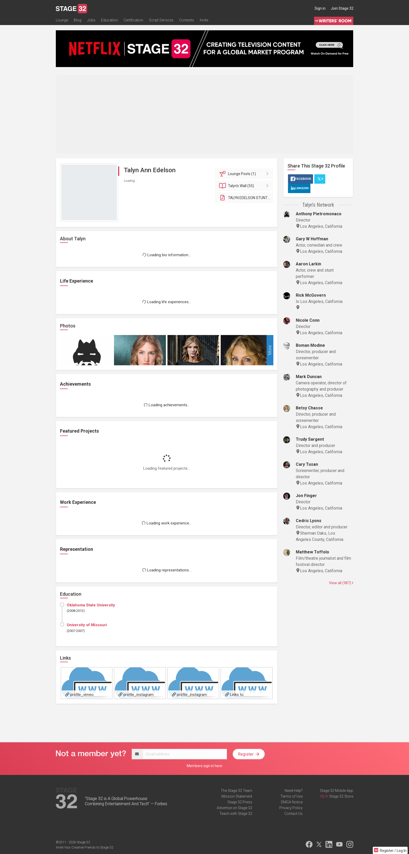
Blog (77, 20)
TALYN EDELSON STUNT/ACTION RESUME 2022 (246, 198)
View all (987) (341, 583)
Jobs (91, 20)
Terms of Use (291, 796)
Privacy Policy (291, 808)
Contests (186, 20)
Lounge (62, 20)
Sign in (320, 8)
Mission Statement (236, 796)
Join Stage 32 (342, 8)
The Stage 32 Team (236, 791)
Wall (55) (245, 186)
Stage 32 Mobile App (336, 791)
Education (109, 20)
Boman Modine (310, 345)
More (269, 350)
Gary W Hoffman (312, 238)
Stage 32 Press (239, 802)
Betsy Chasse (309, 407)
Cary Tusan (307, 464)
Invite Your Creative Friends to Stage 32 (84, 847)
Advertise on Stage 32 (234, 808)
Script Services (161, 20)
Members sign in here (204, 766)
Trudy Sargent (310, 439)
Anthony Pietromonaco (318, 213)
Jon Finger (306, 495)
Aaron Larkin (308, 263)
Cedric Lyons (308, 520)
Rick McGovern (311, 295)
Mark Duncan (309, 376)
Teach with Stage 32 (235, 813)
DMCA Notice (292, 802)
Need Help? (294, 791)
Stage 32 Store (341, 796)
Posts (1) (245, 174)
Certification (133, 20)
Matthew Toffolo (312, 552)
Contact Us (293, 813)
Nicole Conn (308, 320)
